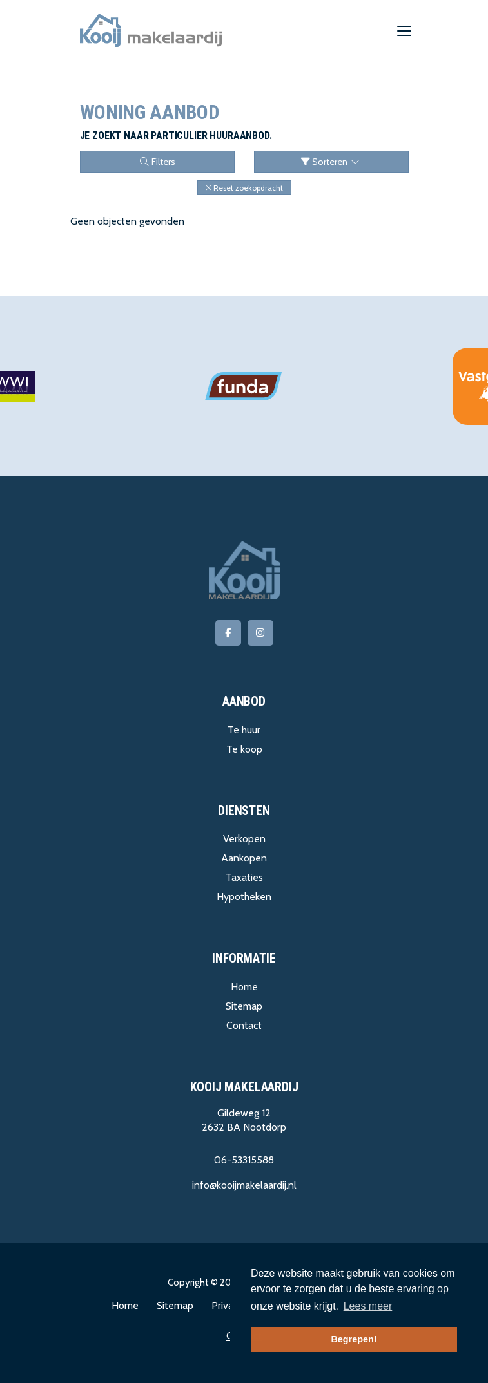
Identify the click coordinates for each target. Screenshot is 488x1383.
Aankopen (244, 858)
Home (244, 987)
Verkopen (244, 839)
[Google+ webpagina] (260, 633)
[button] (244, 187)
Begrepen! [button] (353, 1339)
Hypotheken (244, 896)
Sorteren (331, 161)
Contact (244, 1025)
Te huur (244, 730)
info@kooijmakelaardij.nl (244, 1185)
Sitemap (244, 1006)
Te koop (244, 749)
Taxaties (244, 877)
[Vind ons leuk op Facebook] (228, 633)
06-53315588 (244, 1160)
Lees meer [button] (368, 1306)
